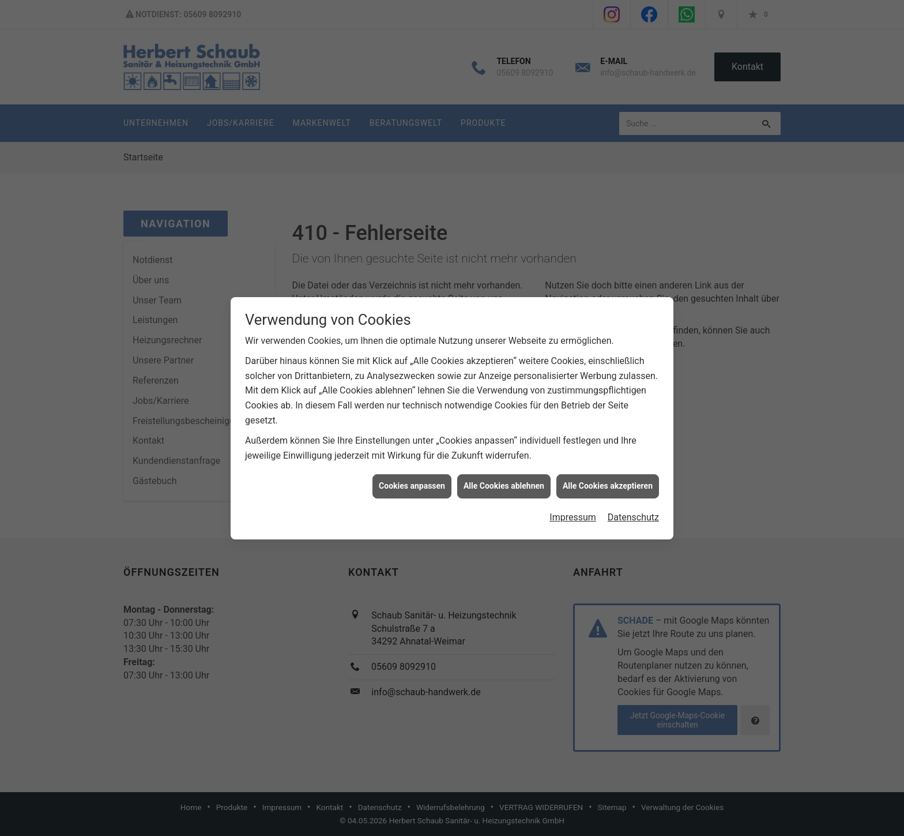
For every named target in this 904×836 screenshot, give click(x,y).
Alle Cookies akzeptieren (608, 480)
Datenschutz (633, 511)
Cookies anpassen (412, 480)
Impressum (572, 511)
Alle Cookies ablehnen (504, 480)
